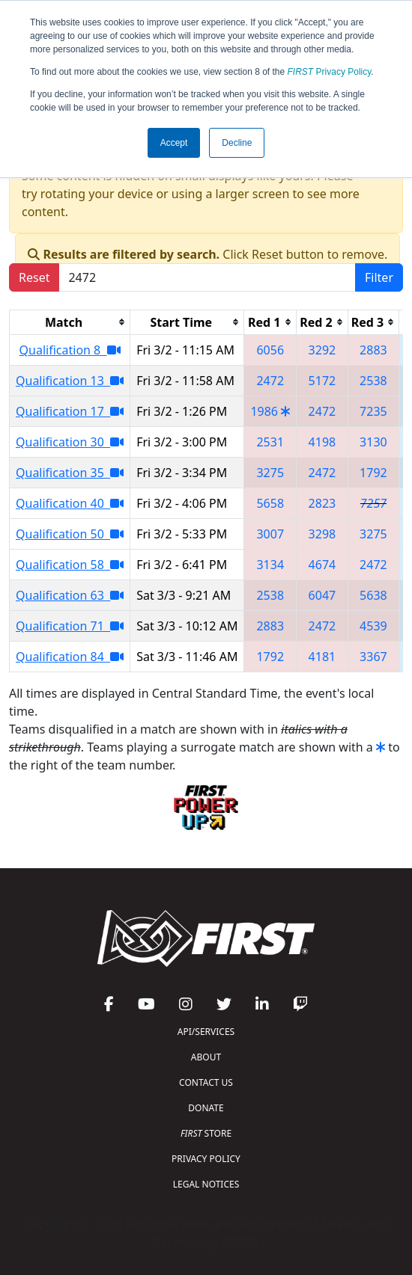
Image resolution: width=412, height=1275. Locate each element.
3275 (270, 472)
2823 (322, 503)
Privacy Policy (330, 72)
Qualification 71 (70, 626)
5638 (373, 595)
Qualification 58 (70, 564)
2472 (270, 380)
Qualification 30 (70, 442)
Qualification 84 (70, 656)
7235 (373, 411)
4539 (373, 626)
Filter (379, 277)
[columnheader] (70, 322)
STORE (206, 1133)
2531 (270, 442)
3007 (270, 534)
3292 (322, 350)
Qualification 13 (70, 380)
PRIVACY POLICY (206, 1158)
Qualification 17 (70, 411)
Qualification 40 (70, 503)
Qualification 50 (70, 534)
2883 (373, 350)
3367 (373, 656)
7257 (373, 503)
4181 (322, 656)
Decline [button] (237, 143)
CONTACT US (206, 1082)
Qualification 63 (70, 595)
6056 (270, 350)
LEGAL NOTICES (206, 1184)
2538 (373, 380)
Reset (34, 277)
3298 (322, 534)
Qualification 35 (70, 472)
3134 (270, 564)
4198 (322, 442)
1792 (373, 472)
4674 (322, 564)
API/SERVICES (206, 1031)
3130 (373, 442)
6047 (322, 595)
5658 (270, 503)
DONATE (205, 1108)
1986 (264, 411)
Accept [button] (174, 143)
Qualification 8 (70, 350)
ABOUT (206, 1057)
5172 (322, 380)
